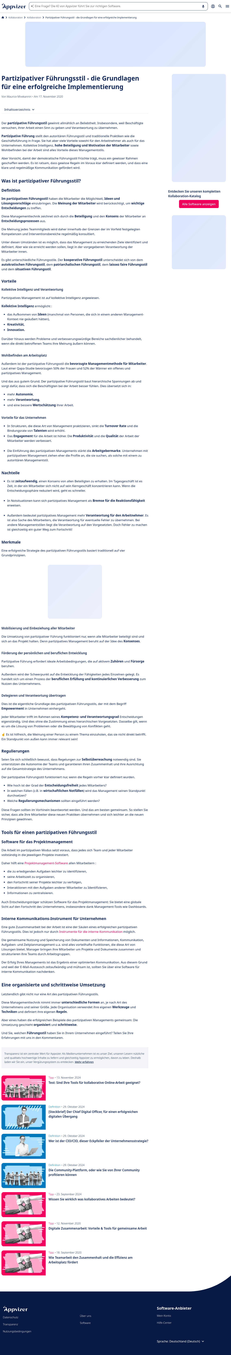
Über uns (85, 1316)
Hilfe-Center (164, 1322)
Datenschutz (10, 1317)
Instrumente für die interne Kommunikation (91, 932)
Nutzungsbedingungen (17, 1331)
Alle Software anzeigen (198, 204)
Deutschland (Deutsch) (187, 1341)
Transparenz (10, 1324)
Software (85, 1323)
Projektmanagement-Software (46, 863)
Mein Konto (164, 1315)
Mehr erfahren (84, 1062)
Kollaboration (15, 17)
